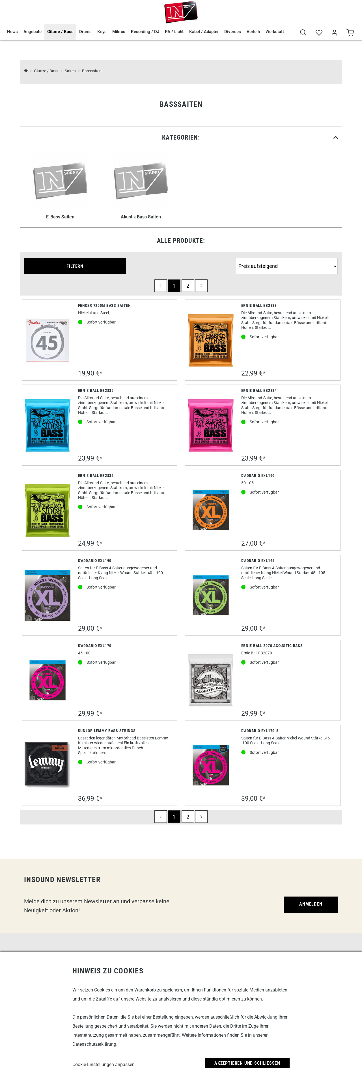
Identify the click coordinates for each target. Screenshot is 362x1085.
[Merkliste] (319, 33)
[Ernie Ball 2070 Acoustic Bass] (210, 680)
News (12, 31)
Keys (102, 31)
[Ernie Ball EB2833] (210, 340)
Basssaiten (92, 71)
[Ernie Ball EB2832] (47, 510)
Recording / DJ (145, 31)
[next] (201, 285)
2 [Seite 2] (187, 286)
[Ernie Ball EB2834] (210, 425)
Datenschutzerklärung (94, 1044)
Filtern (74, 266)
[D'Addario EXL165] (210, 595)
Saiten (70, 71)
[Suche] (303, 33)
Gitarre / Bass (60, 31)
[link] (181, 137)
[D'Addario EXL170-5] (210, 765)
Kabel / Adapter (204, 31)
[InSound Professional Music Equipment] (26, 71)
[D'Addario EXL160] (210, 510)
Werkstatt (275, 31)
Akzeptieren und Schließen (247, 1063)
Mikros (118, 31)
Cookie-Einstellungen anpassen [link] (103, 1064)
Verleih (253, 31)
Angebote (32, 31)
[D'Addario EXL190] (47, 595)
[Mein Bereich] (334, 33)
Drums (85, 31)
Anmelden (310, 904)
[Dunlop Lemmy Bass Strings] (47, 765)
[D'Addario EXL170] (47, 680)
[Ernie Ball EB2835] (47, 425)
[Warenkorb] (350, 33)
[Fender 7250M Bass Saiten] (47, 340)
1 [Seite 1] (174, 286)
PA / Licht (174, 31)
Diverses (232, 31)
